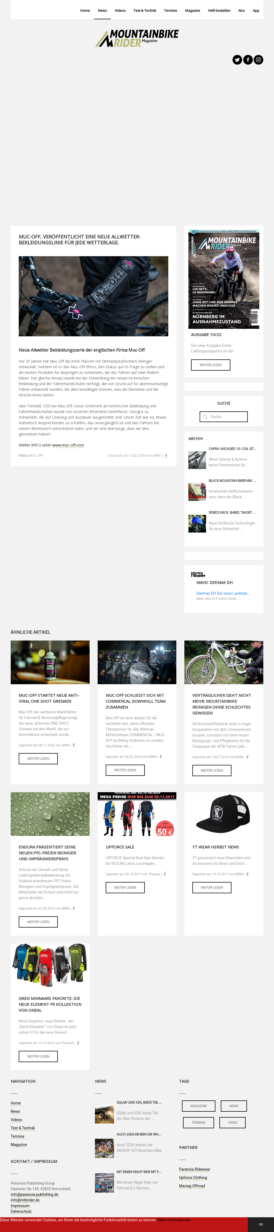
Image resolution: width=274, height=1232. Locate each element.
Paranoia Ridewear (194, 1169)
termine (199, 1123)
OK (261, 1224)
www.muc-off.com (68, 445)
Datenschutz (21, 1211)
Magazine (192, 10)
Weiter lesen (211, 365)
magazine (199, 1106)
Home (85, 10)
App (256, 10)
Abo (241, 10)
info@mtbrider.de (25, 1200)
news (233, 1106)
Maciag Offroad (192, 1186)
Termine (170, 10)
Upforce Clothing (193, 1177)
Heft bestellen (219, 10)
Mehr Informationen (174, 1220)
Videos (120, 10)
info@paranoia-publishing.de (34, 1194)
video (232, 1123)
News (102, 10)
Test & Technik (145, 10)
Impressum (20, 1206)
